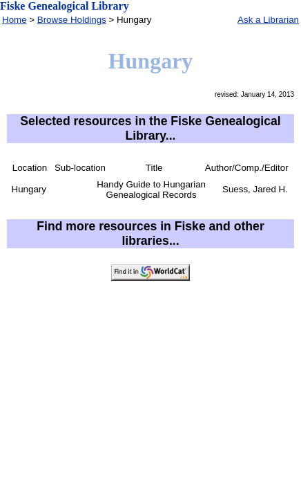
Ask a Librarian (268, 20)
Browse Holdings (71, 20)
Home (14, 20)
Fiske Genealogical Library (64, 6)
